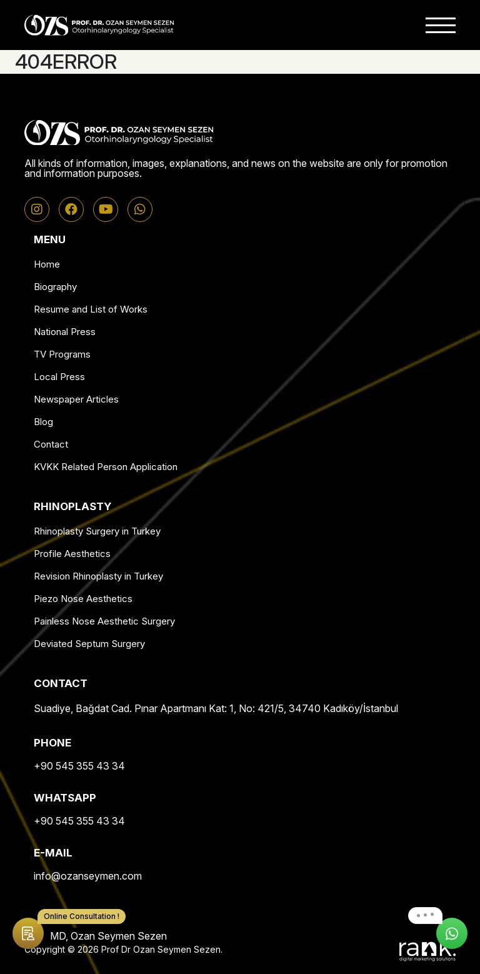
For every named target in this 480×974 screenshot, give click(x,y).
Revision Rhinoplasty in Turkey (98, 576)
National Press (65, 332)
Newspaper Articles (76, 399)
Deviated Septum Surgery (89, 644)
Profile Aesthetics (72, 554)
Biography (55, 287)
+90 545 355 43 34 (79, 766)
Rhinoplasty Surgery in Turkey (97, 531)
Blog (43, 422)
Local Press (59, 377)
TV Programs (62, 354)
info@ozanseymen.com (88, 876)
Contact (51, 444)
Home (47, 264)
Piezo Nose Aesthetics (83, 599)
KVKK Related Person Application (106, 467)
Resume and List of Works (91, 309)
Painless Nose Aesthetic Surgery (104, 621)
